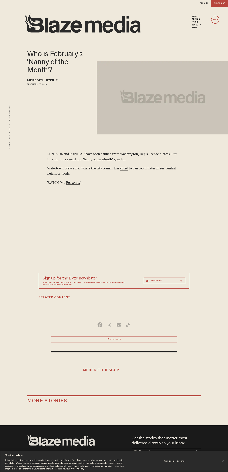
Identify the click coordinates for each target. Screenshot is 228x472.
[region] (114, 461)
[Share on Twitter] (109, 324)
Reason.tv (73, 182)
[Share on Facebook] (100, 324)
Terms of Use (81, 282)
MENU (215, 20)
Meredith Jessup (42, 80)
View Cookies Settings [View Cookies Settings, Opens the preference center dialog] (175, 461)
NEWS (194, 17)
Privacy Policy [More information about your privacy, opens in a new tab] (77, 469)
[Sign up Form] (164, 281)
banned (106, 154)
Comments (114, 339)
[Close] (223, 461)
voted (124, 168)
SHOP (194, 28)
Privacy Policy (69, 282)
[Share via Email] (118, 324)
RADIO (195, 22)
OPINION (196, 19)
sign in (204, 3)
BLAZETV (196, 25)
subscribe (219, 3)
